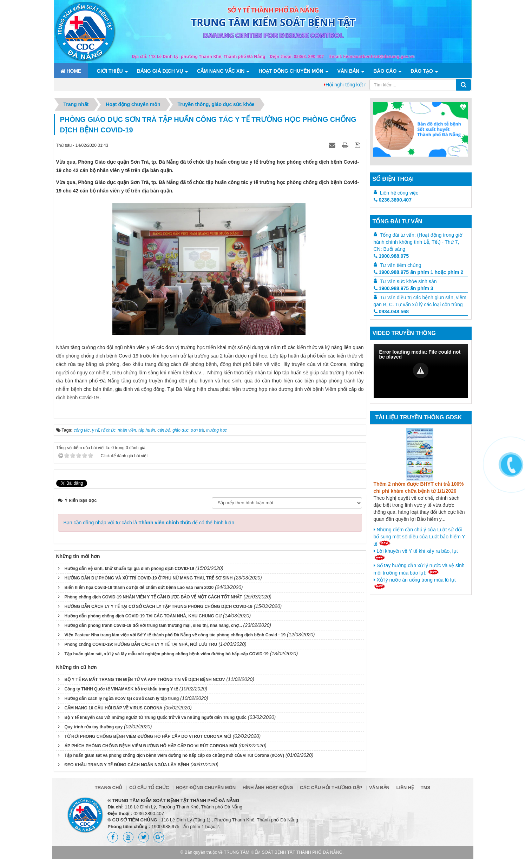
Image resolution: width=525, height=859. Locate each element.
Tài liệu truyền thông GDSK (418, 417)
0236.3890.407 (393, 200)
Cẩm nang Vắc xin (220, 71)
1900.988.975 (391, 256)
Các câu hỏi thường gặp (331, 787)
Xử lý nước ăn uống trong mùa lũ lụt (415, 583)
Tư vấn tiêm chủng (400, 265)
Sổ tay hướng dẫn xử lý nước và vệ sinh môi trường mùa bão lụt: (419, 569)
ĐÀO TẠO (422, 71)
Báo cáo (384, 71)
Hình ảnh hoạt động (268, 787)
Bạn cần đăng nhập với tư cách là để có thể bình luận (149, 522)
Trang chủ (109, 787)
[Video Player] (421, 371)
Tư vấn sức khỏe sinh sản (408, 281)
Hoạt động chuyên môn (290, 71)
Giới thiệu (110, 71)
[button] (420, 370)
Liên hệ (405, 787)
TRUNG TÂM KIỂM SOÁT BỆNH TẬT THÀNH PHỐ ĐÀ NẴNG (283, 852)
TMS (425, 787)
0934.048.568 (391, 311)
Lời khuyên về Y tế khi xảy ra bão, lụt (416, 554)
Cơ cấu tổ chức (149, 787)
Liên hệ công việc (399, 193)
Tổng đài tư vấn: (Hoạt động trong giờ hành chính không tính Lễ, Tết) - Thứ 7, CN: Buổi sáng (418, 242)
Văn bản (348, 71)
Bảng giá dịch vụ (160, 71)
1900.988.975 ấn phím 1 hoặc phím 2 (419, 272)
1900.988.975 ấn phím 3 (403, 288)
